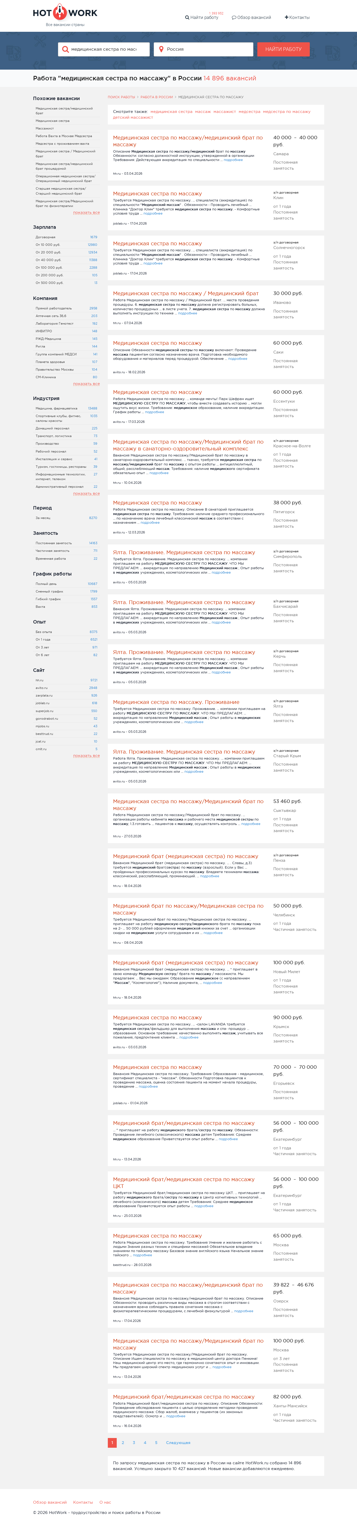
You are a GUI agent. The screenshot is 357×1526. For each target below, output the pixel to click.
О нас (105, 1502)
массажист (225, 111)
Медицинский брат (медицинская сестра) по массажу (185, 856)
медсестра (249, 111)
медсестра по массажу (287, 111)
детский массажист (133, 117)
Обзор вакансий (251, 17)
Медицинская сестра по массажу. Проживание (176, 702)
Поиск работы (121, 97)
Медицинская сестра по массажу (157, 193)
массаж (203, 111)
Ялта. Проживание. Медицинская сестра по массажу (184, 552)
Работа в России (157, 97)
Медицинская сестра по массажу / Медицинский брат (186, 293)
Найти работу (201, 17)
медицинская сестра (172, 111)
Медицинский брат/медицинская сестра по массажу (184, 1123)
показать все (86, 212)
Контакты (297, 17)
